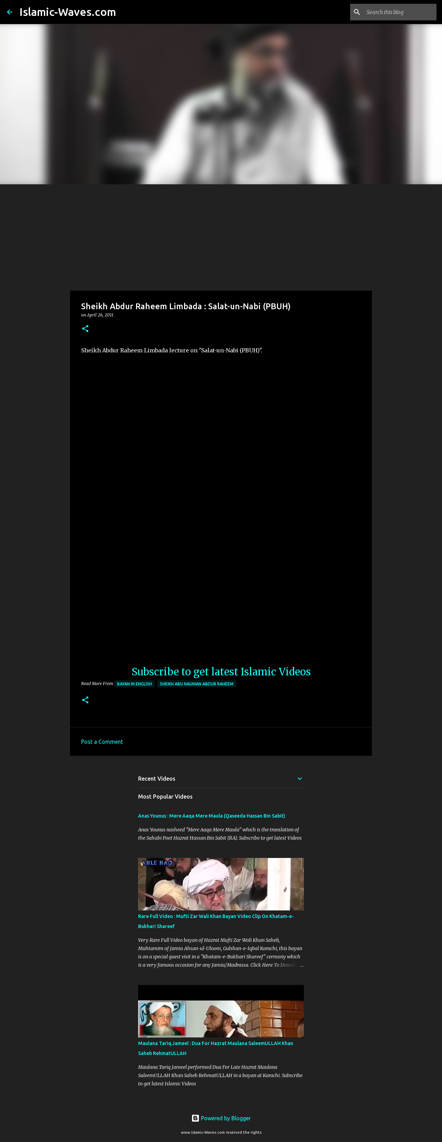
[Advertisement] (221, 236)
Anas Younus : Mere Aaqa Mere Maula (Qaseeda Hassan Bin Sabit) (211, 816)
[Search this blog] (400, 12)
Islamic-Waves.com (67, 12)
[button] (85, 329)
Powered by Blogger (221, 1118)
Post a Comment (102, 742)
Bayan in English (134, 684)
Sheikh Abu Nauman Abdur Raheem (196, 684)
